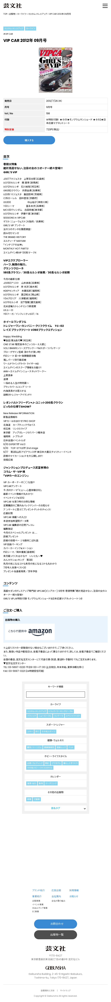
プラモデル (56, 763)
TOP (5, 14)
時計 (47, 763)
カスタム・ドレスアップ (37, 14)
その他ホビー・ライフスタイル (39, 767)
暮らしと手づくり (70, 763)
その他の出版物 (55, 792)
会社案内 (56, 896)
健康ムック (61, 747)
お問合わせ (56, 924)
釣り (37, 731)
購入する (29, 140)
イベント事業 (37, 904)
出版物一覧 (57, 935)
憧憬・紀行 (31, 783)
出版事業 (36, 900)
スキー (30, 731)
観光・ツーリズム (34, 747)
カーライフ (21, 14)
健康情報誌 (49, 747)
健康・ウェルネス (55, 740)
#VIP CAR (8, 34)
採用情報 (74, 890)
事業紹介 (37, 896)
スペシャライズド (73, 715)
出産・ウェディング (35, 763)
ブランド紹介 (38, 890)
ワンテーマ (58, 715)
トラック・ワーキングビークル (61, 711)
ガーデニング (51, 783)
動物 (41, 783)
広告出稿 (56, 890)
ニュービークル (44, 715)
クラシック (31, 715)
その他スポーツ (48, 731)
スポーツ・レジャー (55, 724)
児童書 (37, 799)
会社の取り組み (58, 900)
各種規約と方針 (48, 990)
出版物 (12, 14)
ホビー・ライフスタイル (55, 756)
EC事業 (35, 911)
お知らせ (73, 896)
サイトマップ (65, 990)
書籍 (29, 799)
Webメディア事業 (40, 908)
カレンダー (55, 776)
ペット (70, 747)
